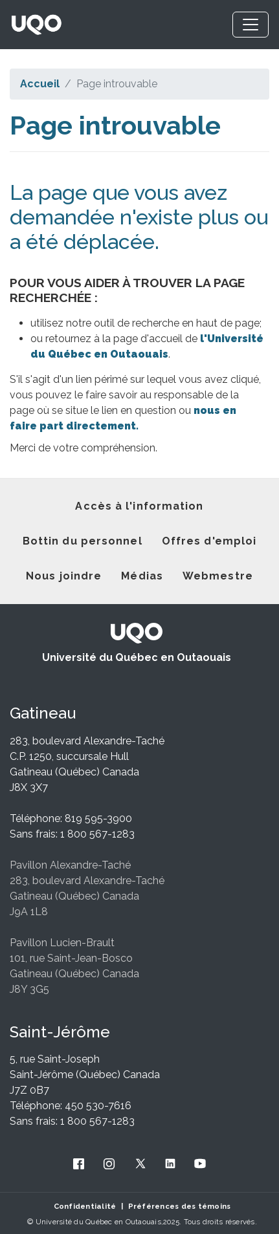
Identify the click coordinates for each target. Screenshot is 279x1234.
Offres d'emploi (209, 541)
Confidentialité (85, 1206)
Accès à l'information (139, 506)
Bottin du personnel (82, 541)
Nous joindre (64, 576)
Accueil (40, 84)
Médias (142, 576)
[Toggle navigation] (250, 25)
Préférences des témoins (179, 1206)
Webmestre (218, 576)
